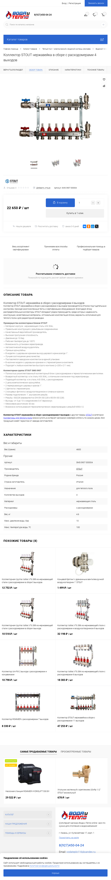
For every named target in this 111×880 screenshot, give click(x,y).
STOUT (79, 469)
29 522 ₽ (13, 797)
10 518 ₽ (27, 636)
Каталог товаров (55, 39)
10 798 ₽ (27, 682)
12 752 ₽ (27, 590)
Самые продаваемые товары (38, 751)
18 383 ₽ (83, 682)
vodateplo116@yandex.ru (81, 851)
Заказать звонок (96, 3)
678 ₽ (63, 797)
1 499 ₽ (83, 590)
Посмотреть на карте (69, 837)
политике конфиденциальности (44, 866)
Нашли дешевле (22, 226)
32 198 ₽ (83, 636)
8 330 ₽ (27, 728)
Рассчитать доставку (46, 226)
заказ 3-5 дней (70, 226)
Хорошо (55, 873)
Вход (64, 3)
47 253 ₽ (83, 728)
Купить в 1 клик (74, 213)
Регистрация (75, 3)
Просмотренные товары (76, 751)
